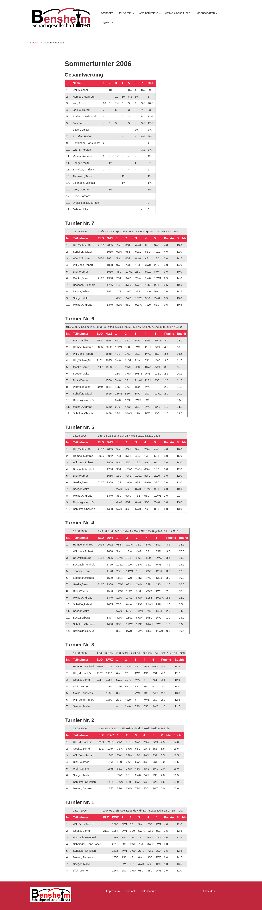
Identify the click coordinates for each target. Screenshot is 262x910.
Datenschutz (148, 891)
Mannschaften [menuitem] (207, 14)
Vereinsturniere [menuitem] (149, 14)
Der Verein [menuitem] (125, 14)
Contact (130, 891)
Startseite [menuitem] (107, 13)
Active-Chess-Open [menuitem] (178, 14)
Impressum (113, 891)
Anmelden (209, 891)
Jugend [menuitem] (106, 24)
